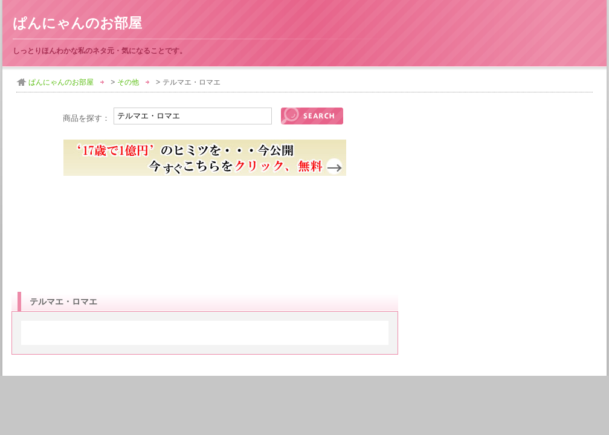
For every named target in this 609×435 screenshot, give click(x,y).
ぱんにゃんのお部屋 (77, 23)
